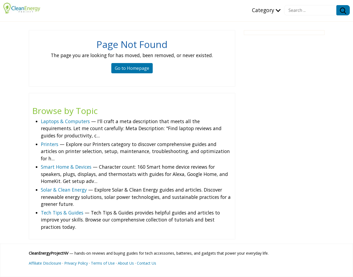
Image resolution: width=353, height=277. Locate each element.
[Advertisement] (284, 118)
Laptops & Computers (65, 121)
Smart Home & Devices (66, 167)
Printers (49, 144)
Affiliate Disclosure (45, 263)
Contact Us (146, 263)
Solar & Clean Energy (64, 189)
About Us (126, 263)
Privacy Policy (76, 263)
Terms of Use (103, 263)
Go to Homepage (132, 68)
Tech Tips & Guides (62, 212)
